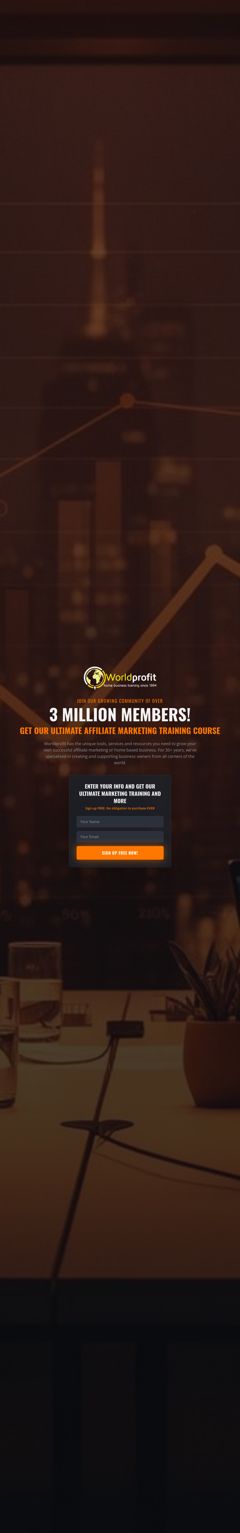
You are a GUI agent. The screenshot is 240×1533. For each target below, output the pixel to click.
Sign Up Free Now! (120, 853)
